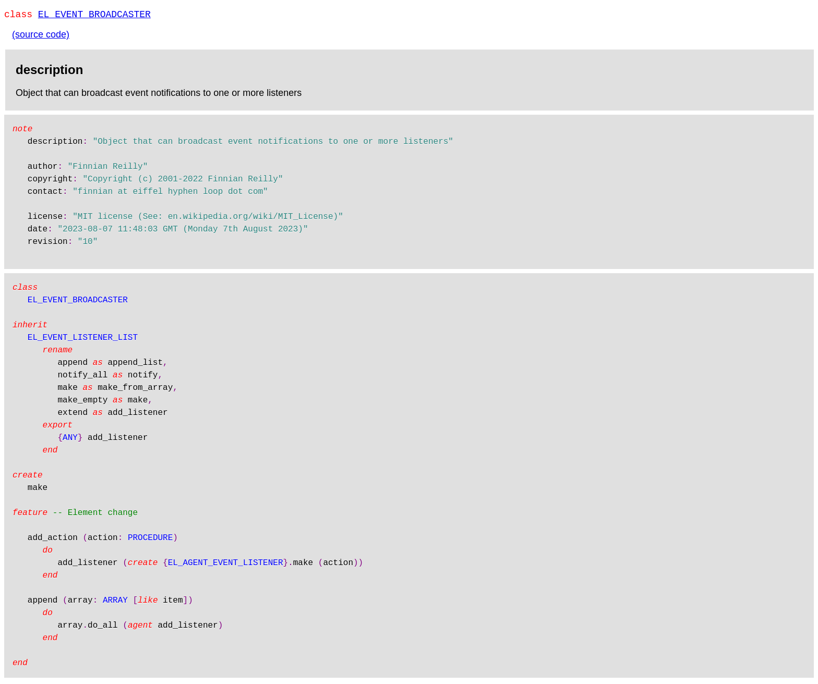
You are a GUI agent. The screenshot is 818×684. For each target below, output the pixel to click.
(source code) (40, 36)
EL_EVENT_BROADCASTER (94, 15)
